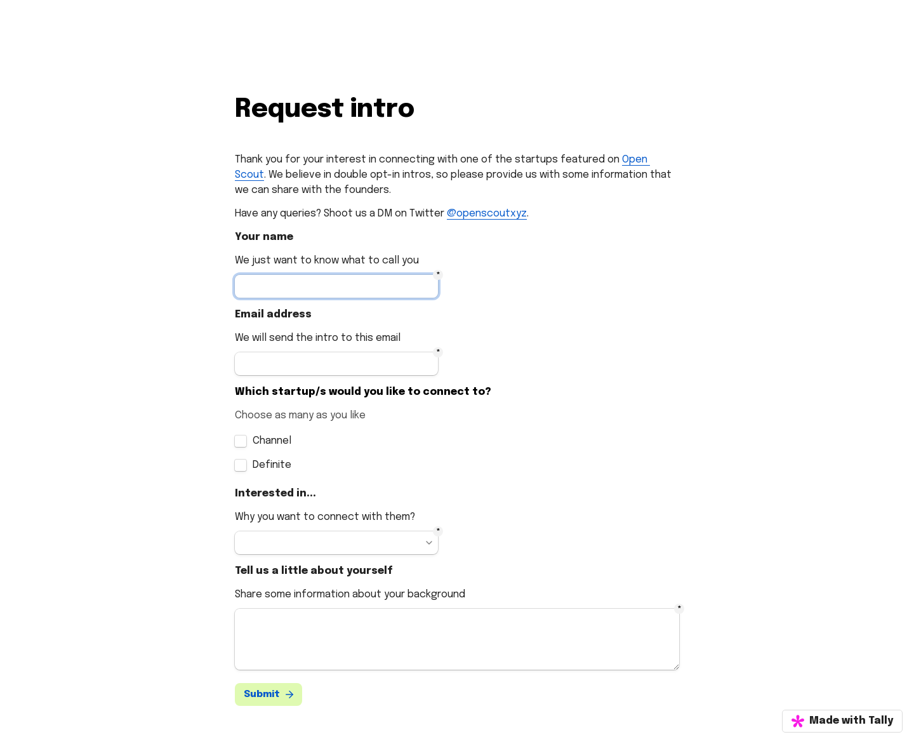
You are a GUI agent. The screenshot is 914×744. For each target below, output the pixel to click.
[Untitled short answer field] (336, 286)
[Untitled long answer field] (457, 639)
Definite (272, 465)
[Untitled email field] (336, 363)
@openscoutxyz (487, 213)
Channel (272, 440)
